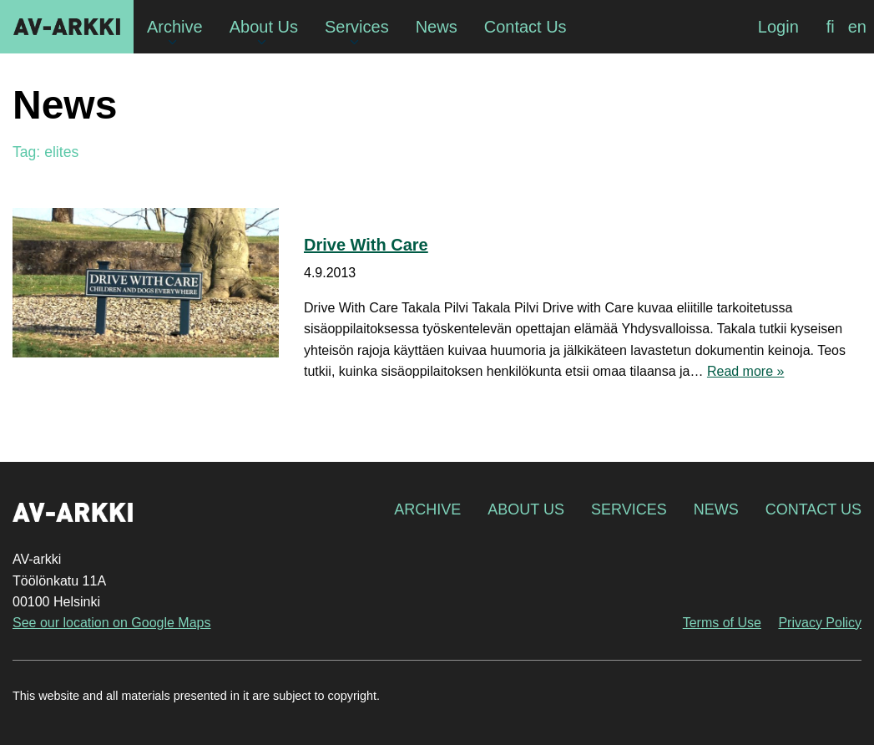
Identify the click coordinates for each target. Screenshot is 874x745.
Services (629, 509)
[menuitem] (830, 26)
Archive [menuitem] (175, 27)
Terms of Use (722, 623)
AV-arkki (67, 26)
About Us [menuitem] (264, 27)
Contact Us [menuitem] (525, 27)
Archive (427, 509)
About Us (526, 509)
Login (778, 27)
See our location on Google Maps (111, 623)
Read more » (746, 371)
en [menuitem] (857, 27)
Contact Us (813, 509)
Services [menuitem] (357, 27)
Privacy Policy (819, 623)
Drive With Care (366, 245)
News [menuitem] (436, 27)
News (716, 509)
